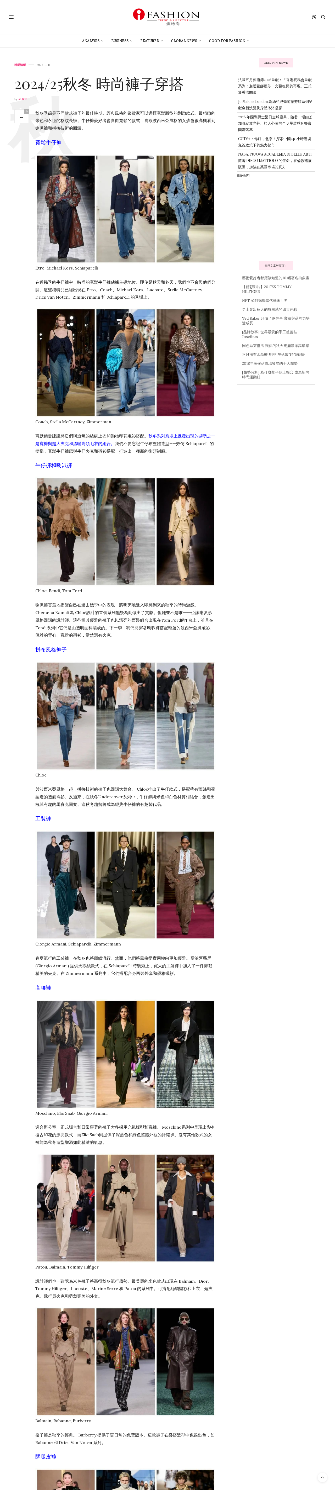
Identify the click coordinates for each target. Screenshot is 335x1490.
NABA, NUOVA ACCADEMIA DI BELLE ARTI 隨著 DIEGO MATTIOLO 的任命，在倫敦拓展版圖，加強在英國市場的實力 (275, 160)
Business (120, 41)
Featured (149, 41)
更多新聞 (243, 175)
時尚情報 (20, 65)
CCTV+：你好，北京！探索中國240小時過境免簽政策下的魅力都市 (274, 141)
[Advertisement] (276, 219)
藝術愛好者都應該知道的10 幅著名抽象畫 (275, 278)
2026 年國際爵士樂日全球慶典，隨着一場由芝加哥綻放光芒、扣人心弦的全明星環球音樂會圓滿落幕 (275, 123)
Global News (184, 41)
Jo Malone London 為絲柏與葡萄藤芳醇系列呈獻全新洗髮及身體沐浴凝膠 (275, 104)
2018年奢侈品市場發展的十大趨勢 (270, 363)
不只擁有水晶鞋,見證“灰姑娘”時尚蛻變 (273, 354)
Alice (22, 99)
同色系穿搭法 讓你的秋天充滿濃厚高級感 (275, 345)
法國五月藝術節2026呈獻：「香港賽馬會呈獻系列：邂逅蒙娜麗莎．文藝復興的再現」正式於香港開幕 (275, 86)
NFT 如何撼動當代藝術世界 (265, 300)
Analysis (90, 41)
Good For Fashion (227, 41)
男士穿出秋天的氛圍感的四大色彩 (269, 309)
